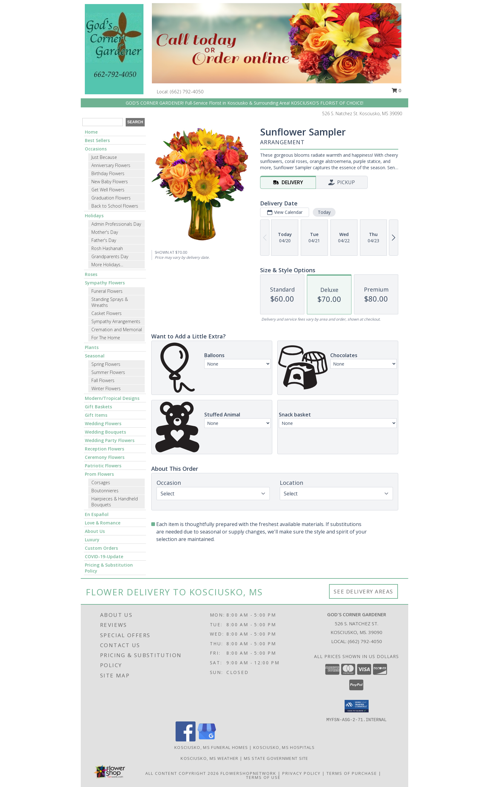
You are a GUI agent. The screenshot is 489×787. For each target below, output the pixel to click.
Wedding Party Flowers (109, 440)
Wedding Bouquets (105, 432)
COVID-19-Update (104, 556)
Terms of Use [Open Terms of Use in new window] (263, 777)
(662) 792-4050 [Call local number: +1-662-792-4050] (187, 91)
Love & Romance (102, 523)
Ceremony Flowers (104, 457)
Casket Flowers (106, 313)
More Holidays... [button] (107, 265)
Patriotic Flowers (103, 466)
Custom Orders (101, 548)
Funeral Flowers (107, 291)
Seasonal (94, 356)
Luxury (92, 540)
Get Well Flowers (107, 190)
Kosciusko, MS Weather (209, 758)
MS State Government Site (276, 758)
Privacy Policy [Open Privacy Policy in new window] (301, 773)
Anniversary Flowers (110, 165)
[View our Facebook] (186, 740)
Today (324, 212)
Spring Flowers (105, 364)
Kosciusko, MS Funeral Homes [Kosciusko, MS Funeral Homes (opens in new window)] (211, 747)
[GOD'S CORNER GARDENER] (114, 49)
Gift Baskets (98, 407)
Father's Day (103, 240)
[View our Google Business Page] (207, 740)
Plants (92, 347)
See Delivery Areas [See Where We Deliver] (363, 591)
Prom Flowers (99, 474)
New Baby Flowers (109, 181)
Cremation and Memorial (116, 329)
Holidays (94, 216)
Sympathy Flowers (105, 283)
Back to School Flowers (114, 206)
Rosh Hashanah (107, 248)
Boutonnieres (105, 491)
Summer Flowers (108, 372)
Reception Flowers (104, 449)
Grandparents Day (109, 256)
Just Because (104, 157)
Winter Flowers (106, 388)
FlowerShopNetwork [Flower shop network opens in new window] (248, 773)
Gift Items (96, 415)
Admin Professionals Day (116, 224)
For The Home (105, 338)
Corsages (100, 482)
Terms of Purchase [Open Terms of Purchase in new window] (352, 773)
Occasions (96, 149)
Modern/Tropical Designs (112, 398)
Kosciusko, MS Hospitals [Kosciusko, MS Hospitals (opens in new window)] (284, 747)
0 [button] (396, 90)
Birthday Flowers (107, 173)
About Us (95, 531)
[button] (357, 706)
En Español (97, 514)
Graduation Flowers (111, 198)
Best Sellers (97, 140)
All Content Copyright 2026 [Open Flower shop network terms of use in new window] (182, 773)
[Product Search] (102, 122)
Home (91, 132)
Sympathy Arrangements (115, 321)
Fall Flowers (102, 380)
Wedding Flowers (103, 423)
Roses (91, 274)
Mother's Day (104, 232)
